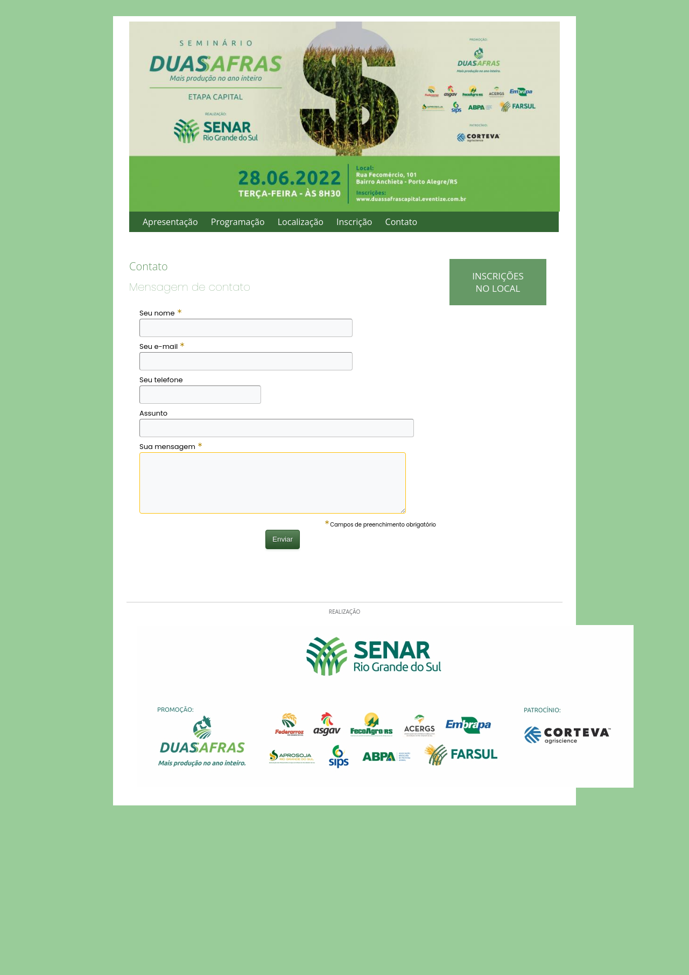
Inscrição (354, 222)
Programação (238, 222)
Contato (401, 222)
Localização (301, 222)
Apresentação (170, 222)
